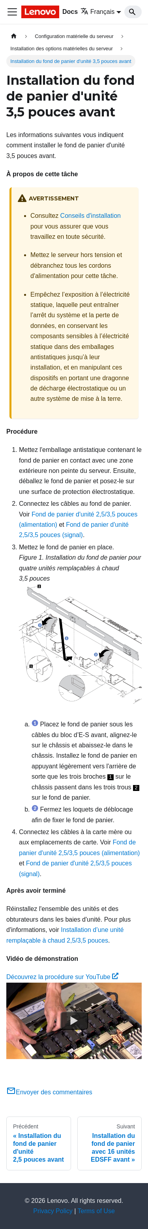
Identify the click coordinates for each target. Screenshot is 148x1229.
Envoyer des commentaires (49, 1092)
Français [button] (97, 11)
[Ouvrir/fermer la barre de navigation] (12, 12)
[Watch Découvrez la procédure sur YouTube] (74, 1021)
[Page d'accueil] (13, 36)
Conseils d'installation (90, 215)
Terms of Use (96, 1211)
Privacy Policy (53, 1211)
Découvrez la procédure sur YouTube (62, 977)
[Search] (133, 12)
